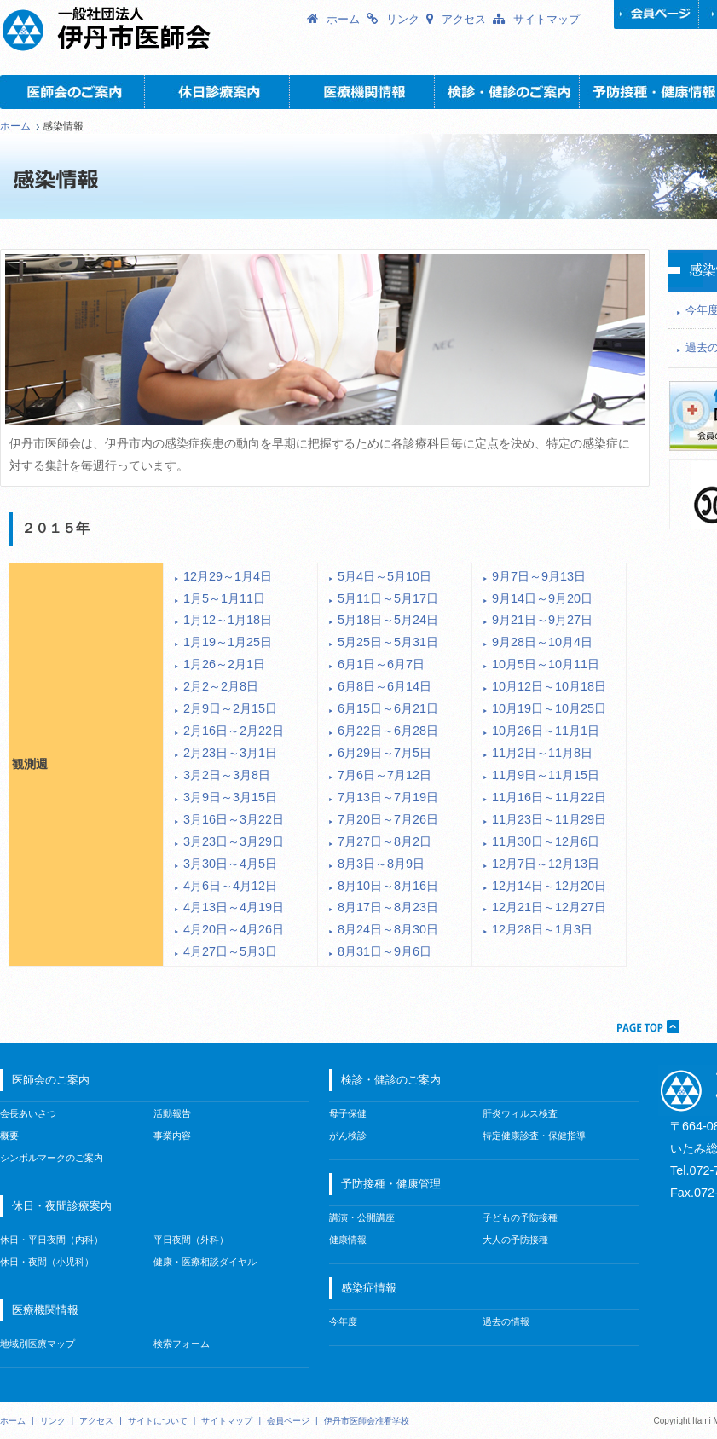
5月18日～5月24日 (388, 620)
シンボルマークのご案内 (51, 1158)
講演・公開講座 (362, 1217)
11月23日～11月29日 (549, 819)
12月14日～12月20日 (549, 886)
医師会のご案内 (72, 92)
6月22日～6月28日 (388, 730)
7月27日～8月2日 (384, 841)
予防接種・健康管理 (391, 1183)
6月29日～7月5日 (384, 753)
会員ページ (656, 14)
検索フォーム (181, 1343)
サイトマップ (546, 19)
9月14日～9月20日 (542, 598)
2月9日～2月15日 (230, 708)
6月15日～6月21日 (388, 708)
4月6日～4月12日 (230, 886)
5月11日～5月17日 (388, 598)
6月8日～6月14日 (384, 686)
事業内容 (172, 1135)
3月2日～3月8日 (226, 775)
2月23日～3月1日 (230, 753)
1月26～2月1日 (224, 664)
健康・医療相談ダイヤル (205, 1262)
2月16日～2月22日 (233, 730)
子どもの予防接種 (520, 1217)
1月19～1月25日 (227, 642)
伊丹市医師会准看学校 (366, 1420)
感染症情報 (368, 1287)
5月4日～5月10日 (384, 576)
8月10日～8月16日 (388, 886)
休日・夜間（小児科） (47, 1262)
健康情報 (348, 1239)
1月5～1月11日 (224, 598)
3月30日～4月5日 (230, 863)
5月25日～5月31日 (388, 642)
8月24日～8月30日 (388, 929)
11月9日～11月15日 (545, 775)
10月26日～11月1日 (545, 730)
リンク (402, 19)
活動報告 (172, 1113)
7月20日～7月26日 (388, 819)
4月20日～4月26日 (233, 929)
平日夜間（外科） (190, 1239)
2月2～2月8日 (220, 686)
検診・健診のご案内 (507, 92)
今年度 (343, 1321)
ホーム (343, 19)
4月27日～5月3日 (230, 951)
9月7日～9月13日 (539, 576)
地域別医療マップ (37, 1343)
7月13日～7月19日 (388, 797)
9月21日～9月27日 (542, 620)
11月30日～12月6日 (545, 841)
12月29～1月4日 (227, 576)
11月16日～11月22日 (549, 797)
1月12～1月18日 (227, 620)
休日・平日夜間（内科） (51, 1239)
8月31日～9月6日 (384, 951)
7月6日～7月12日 (384, 775)
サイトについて (158, 1420)
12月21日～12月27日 (549, 907)
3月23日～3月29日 (233, 841)
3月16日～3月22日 (233, 819)
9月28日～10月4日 (542, 642)
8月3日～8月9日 (381, 863)
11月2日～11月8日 (542, 753)
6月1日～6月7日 (381, 664)
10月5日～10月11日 (545, 664)
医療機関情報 (362, 92)
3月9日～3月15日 (230, 797)
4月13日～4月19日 (233, 907)
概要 (9, 1135)
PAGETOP (647, 1026)
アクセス (464, 19)
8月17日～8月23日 (388, 907)
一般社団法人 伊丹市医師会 (153, 29)
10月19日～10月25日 (549, 708)
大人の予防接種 (515, 1239)
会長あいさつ (28, 1113)
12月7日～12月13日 (545, 863)
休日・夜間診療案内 (217, 92)
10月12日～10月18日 (549, 686)
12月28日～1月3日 (542, 929)
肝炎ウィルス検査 (520, 1113)
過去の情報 (506, 1321)
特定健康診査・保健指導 (534, 1135)
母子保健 (348, 1113)
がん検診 (348, 1135)
